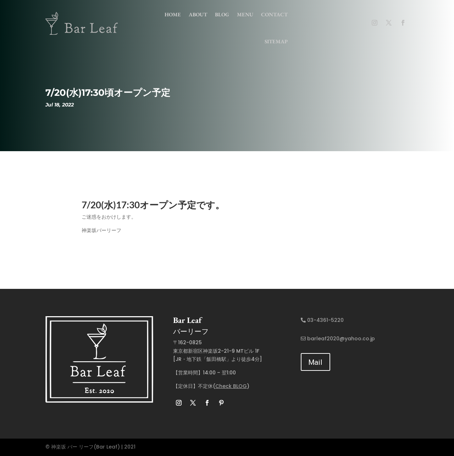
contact (274, 14)
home (173, 14)
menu (245, 14)
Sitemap (276, 41)
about (198, 14)
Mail (315, 362)
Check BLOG (231, 386)
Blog (222, 14)
